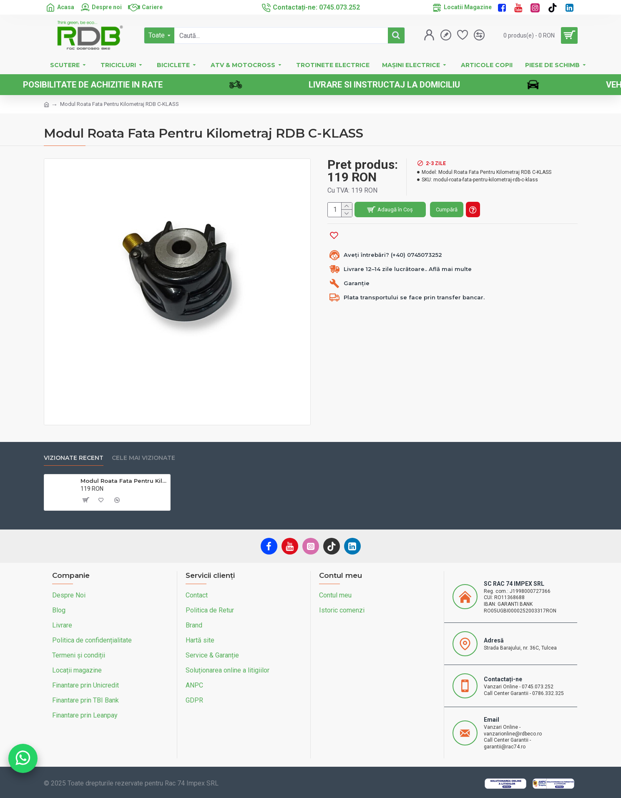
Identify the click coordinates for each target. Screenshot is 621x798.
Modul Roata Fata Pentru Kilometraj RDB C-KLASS (124, 480)
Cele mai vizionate (143, 458)
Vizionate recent (73, 458)
